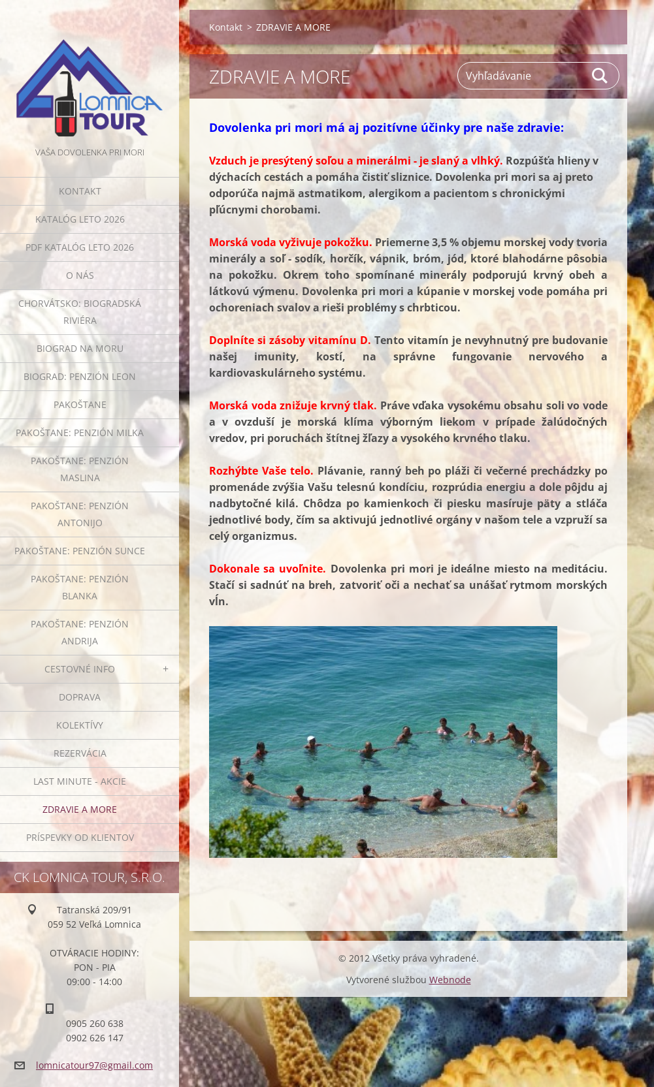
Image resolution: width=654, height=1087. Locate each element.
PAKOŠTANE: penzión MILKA (80, 432)
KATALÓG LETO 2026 (80, 219)
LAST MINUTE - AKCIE (79, 781)
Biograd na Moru (80, 348)
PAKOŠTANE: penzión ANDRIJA (80, 632)
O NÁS (80, 275)
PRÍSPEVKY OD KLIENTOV (80, 837)
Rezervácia (80, 753)
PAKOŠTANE (80, 404)
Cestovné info (79, 669)
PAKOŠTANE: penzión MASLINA (80, 469)
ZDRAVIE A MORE (79, 809)
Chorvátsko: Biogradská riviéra (79, 311)
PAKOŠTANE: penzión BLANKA (80, 587)
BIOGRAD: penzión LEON (80, 376)
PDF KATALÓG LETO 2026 (79, 247)
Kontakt (80, 191)
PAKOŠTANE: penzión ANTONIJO (80, 514)
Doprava (80, 697)
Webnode (450, 979)
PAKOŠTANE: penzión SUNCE (79, 550)
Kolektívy (79, 725)
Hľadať (600, 76)
